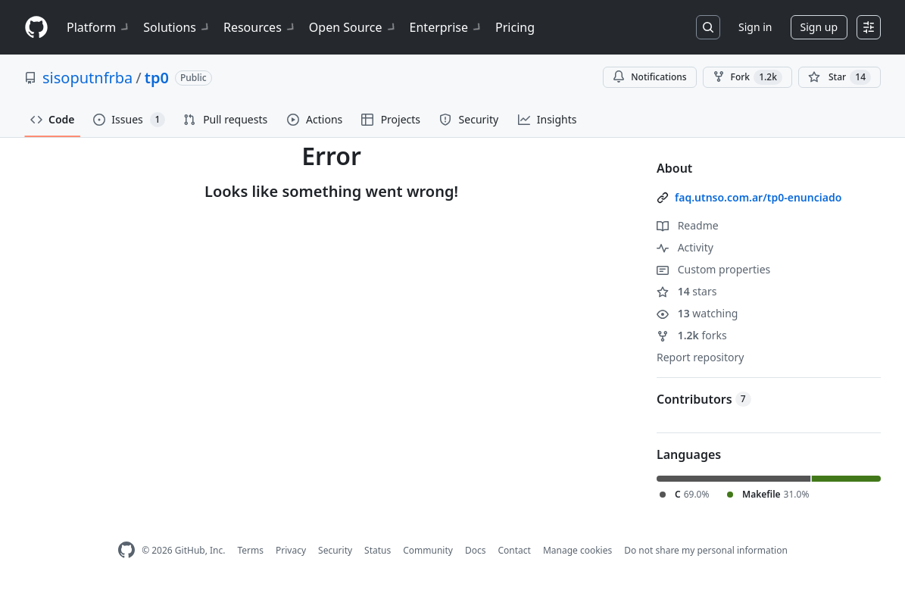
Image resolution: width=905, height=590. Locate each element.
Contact (514, 550)
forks (692, 335)
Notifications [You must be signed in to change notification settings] (649, 76)
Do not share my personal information (706, 550)
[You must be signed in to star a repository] (839, 77)
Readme (688, 225)
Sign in (755, 27)
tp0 (157, 77)
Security (335, 550)
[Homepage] (36, 27)
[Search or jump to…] (708, 27)
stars (686, 291)
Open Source (353, 27)
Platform (99, 27)
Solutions (177, 27)
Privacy (291, 550)
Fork (747, 77)
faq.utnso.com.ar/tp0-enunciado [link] (758, 197)
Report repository (700, 357)
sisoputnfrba (87, 77)
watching (697, 313)
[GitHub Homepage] (126, 550)
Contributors (704, 399)
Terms (250, 550)
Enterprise (446, 27)
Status (377, 550)
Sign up (819, 27)
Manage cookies (577, 550)
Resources (260, 27)
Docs (475, 550)
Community (428, 550)
